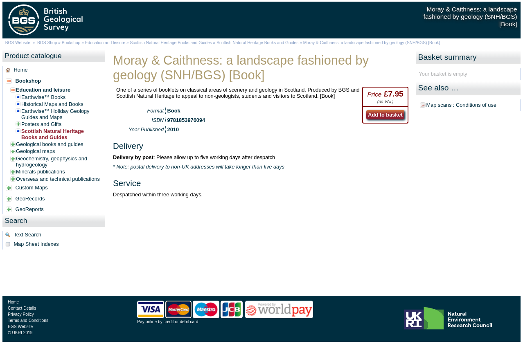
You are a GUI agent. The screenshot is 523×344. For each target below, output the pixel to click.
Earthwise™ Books (43, 97)
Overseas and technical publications (58, 179)
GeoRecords (30, 199)
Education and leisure (105, 42)
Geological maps (35, 151)
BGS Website (17, 42)
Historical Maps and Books (52, 104)
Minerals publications (40, 172)
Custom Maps (32, 187)
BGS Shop (47, 42)
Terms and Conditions (28, 320)
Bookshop (71, 42)
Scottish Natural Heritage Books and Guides (171, 42)
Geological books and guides (49, 144)
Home (20, 70)
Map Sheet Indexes (36, 244)
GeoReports (30, 209)
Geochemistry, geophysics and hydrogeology (51, 161)
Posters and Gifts (41, 124)
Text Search (27, 235)
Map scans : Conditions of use (461, 105)
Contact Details (22, 308)
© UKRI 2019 (20, 333)
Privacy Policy (21, 314)
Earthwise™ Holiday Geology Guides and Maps (55, 114)
